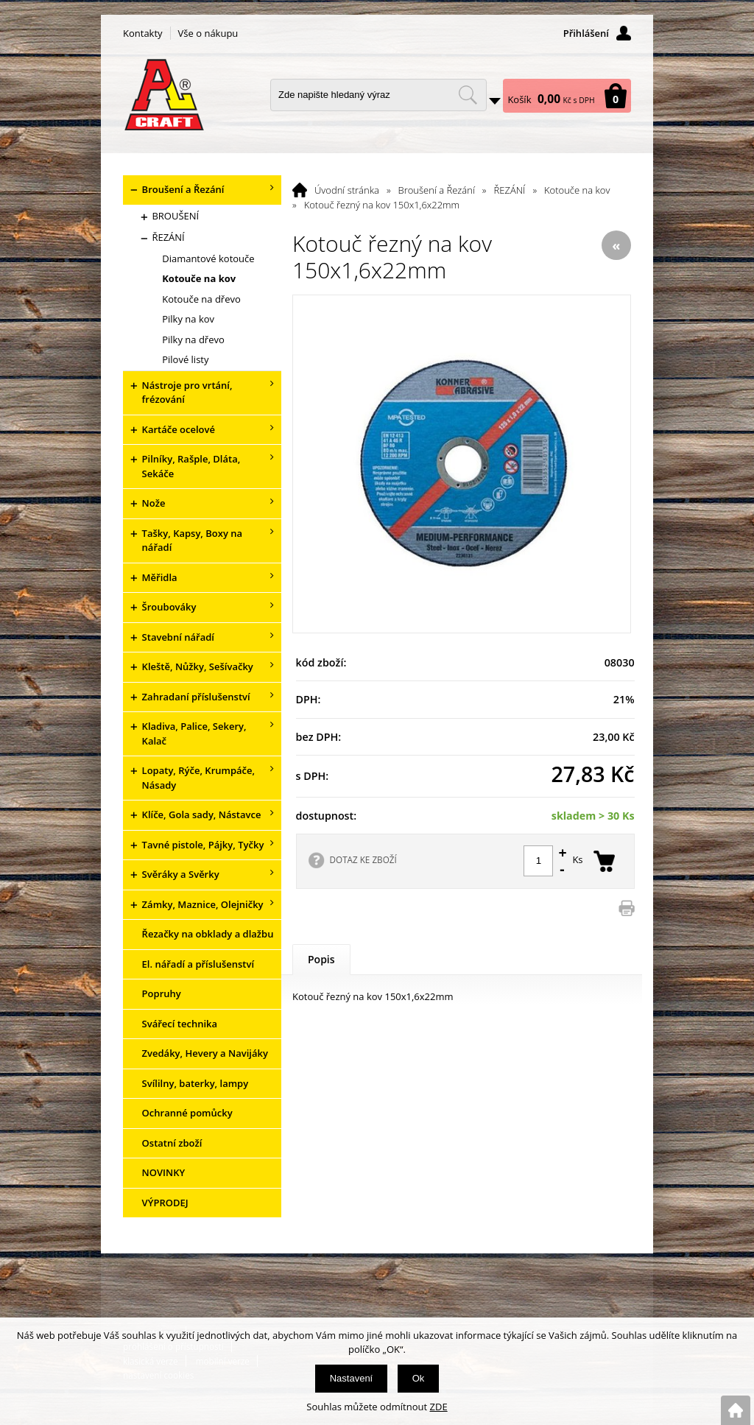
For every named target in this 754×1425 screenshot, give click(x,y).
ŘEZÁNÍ (510, 190)
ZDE (439, 1406)
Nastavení (351, 1378)
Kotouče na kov (577, 190)
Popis (321, 959)
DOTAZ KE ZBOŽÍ (363, 859)
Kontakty (143, 33)
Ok (418, 1378)
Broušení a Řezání (436, 190)
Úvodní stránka (346, 190)
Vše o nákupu (208, 33)
